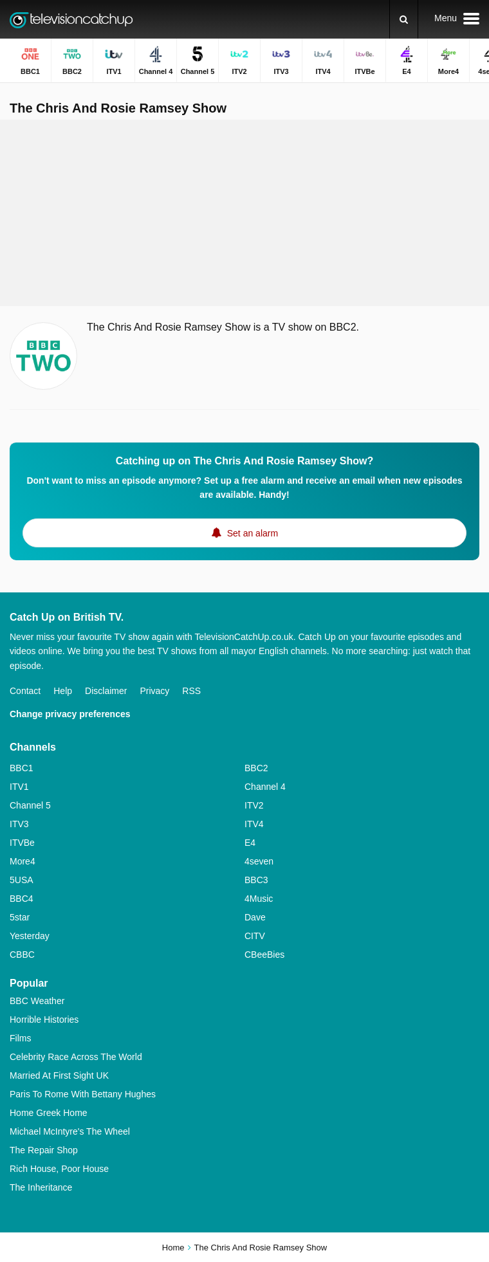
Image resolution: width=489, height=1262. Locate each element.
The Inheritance (41, 1187)
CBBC (22, 954)
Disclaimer (106, 691)
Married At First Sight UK (59, 1075)
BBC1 (21, 768)
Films (20, 1038)
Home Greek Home (49, 1113)
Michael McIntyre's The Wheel (70, 1131)
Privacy (154, 691)
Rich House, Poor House (59, 1169)
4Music (258, 898)
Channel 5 (30, 805)
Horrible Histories (44, 1019)
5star (20, 917)
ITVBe (22, 842)
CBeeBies (264, 954)
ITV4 (254, 824)
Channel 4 (265, 787)
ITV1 (19, 787)
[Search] (403, 19)
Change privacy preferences (70, 714)
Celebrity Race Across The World (76, 1057)
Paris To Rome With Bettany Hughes (83, 1094)
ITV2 (254, 805)
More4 (22, 861)
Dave (255, 917)
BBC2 (256, 768)
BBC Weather (37, 1001)
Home (173, 1247)
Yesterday (30, 936)
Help (62, 691)
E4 (249, 842)
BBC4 (21, 898)
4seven (258, 861)
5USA (21, 880)
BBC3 (256, 880)
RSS (191, 691)
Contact (25, 691)
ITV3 (19, 824)
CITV (254, 936)
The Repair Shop (44, 1150)
